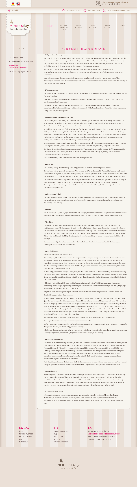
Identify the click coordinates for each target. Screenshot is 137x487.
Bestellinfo (59, 437)
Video (122, 26)
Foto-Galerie (108, 27)
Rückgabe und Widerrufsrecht (21, 61)
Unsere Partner (26, 434)
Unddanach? (93, 27)
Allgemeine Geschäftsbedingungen (18, 66)
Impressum (23, 442)
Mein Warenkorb (94, 10)
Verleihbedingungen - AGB (20, 72)
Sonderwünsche (61, 442)
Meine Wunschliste (74, 10)
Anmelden (15, 10)
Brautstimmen (25, 437)
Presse (22, 439)
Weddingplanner (61, 431)
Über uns (23, 431)
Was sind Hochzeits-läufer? (64, 27)
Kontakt (57, 439)
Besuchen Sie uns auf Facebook (119, 10)
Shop (49, 25)
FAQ (55, 434)
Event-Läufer (78, 27)
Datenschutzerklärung (18, 57)
